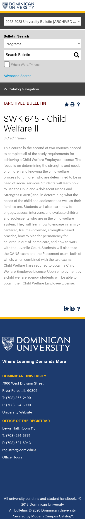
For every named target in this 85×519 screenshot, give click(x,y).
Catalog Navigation (24, 89)
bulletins (21, 510)
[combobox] (42, 21)
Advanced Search (18, 75)
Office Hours (12, 457)
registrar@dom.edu (19, 449)
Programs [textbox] (14, 43)
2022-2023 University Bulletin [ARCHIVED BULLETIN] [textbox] (43, 21)
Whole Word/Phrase (25, 64)
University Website (17, 412)
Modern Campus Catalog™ (52, 516)
